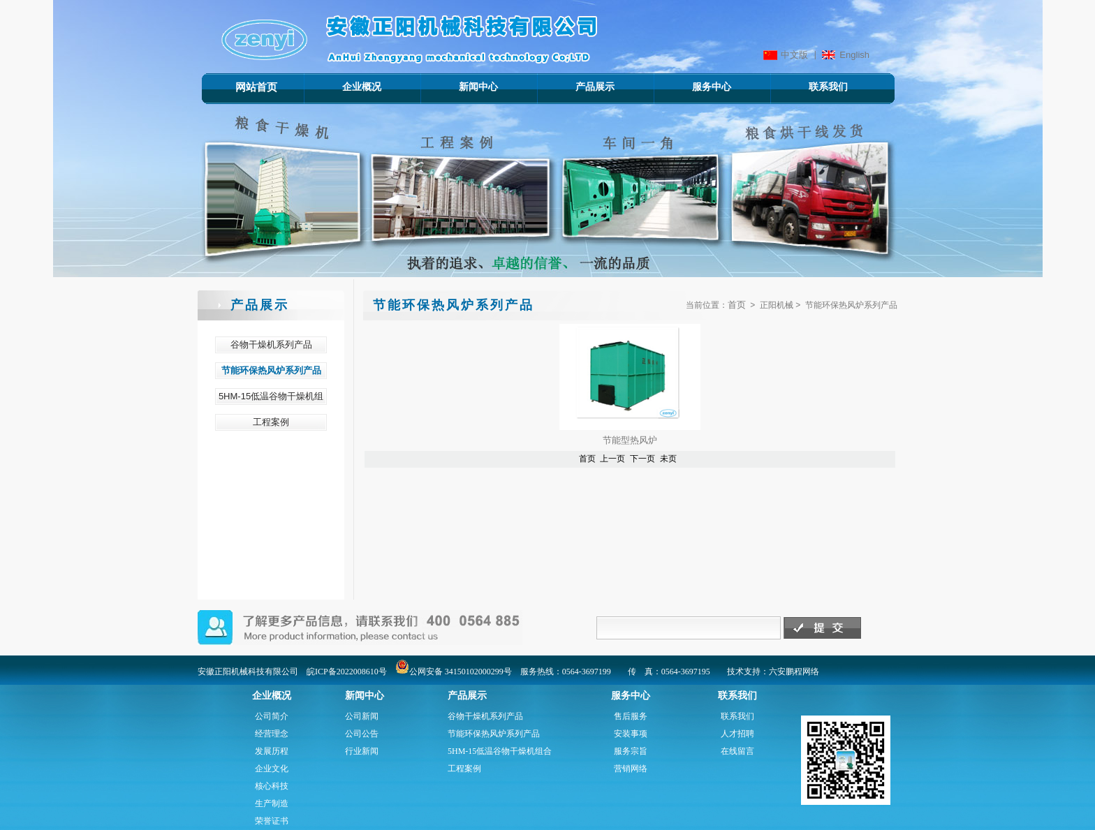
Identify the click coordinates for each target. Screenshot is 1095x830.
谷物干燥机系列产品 (485, 716)
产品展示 (575, 86)
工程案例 (464, 768)
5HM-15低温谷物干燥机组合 (500, 751)
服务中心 (691, 86)
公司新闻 (362, 716)
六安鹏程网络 (794, 671)
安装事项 (630, 734)
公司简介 (271, 716)
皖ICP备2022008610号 (347, 671)
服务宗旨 (630, 751)
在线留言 (737, 751)
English (854, 55)
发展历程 (271, 751)
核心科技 (271, 786)
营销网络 (630, 768)
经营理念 (271, 734)
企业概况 (342, 86)
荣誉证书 (271, 821)
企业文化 (271, 768)
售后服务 (630, 716)
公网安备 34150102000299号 (453, 671)
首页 (737, 304)
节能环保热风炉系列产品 (494, 734)
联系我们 (808, 86)
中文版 (794, 55)
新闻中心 (458, 86)
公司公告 (362, 734)
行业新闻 (362, 751)
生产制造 (271, 803)
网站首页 (256, 87)
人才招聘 (737, 734)
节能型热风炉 (630, 440)
